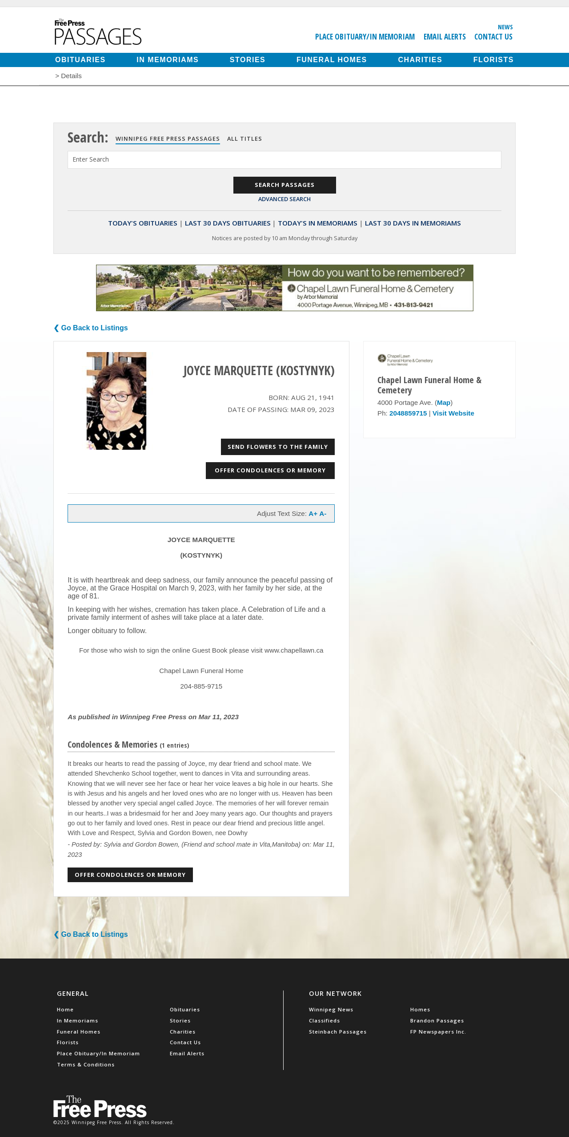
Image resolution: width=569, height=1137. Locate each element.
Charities (420, 59)
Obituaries (80, 59)
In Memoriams (167, 59)
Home (65, 1009)
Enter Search (90, 159)
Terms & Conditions (86, 1064)
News (505, 26)
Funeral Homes (332, 59)
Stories (247, 59)
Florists (493, 59)
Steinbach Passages (338, 1031)
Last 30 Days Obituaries (228, 222)
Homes (420, 1009)
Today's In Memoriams (317, 222)
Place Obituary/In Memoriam (365, 36)
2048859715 (408, 413)
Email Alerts (445, 36)
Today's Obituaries (142, 222)
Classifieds (324, 1020)
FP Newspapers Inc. (438, 1031)
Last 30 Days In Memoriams (413, 222)
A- (322, 513)
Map (443, 402)
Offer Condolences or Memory (270, 470)
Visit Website (453, 413)
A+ (313, 513)
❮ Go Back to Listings (90, 328)
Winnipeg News (331, 1009)
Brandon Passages (437, 1020)
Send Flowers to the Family (278, 447)
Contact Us (493, 36)
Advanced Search (284, 199)
